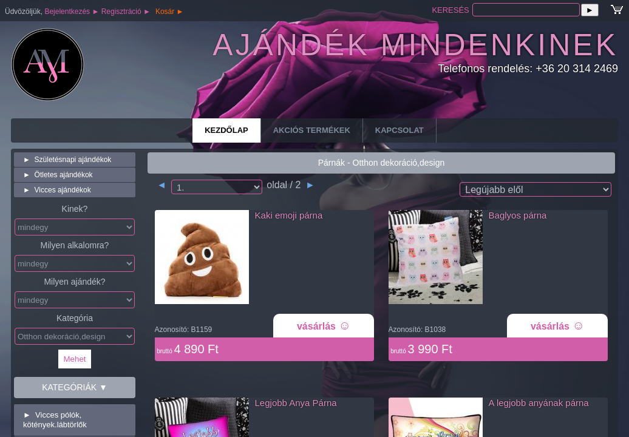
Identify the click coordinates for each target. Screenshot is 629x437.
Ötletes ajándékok (58, 175)
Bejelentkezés (71, 11)
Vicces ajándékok (57, 190)
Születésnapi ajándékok (67, 159)
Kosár (169, 11)
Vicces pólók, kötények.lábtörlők (55, 419)
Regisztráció (126, 11)
